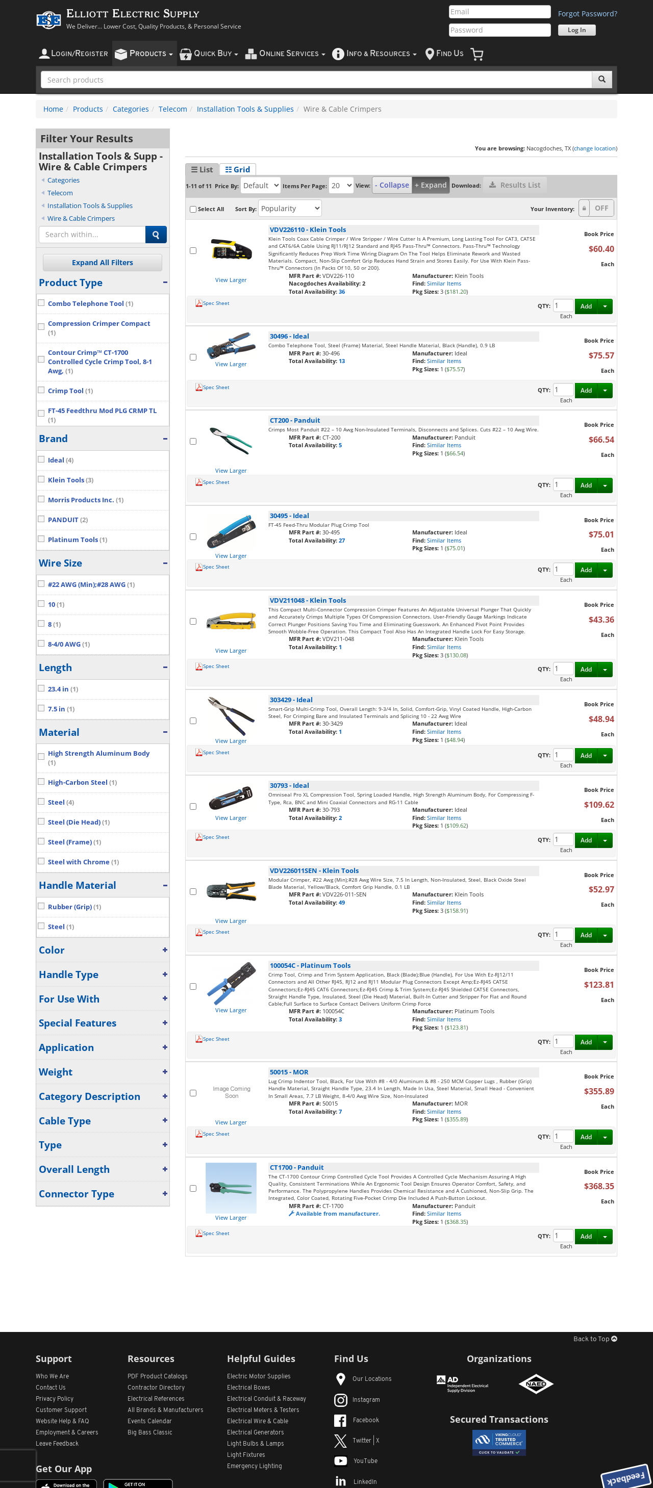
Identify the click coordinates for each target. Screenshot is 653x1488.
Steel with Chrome (83, 862)
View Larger (231, 280)
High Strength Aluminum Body (98, 758)
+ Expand (431, 185)
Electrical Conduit (266, 1399)
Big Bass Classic (150, 1433)
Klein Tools (70, 480)
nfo (381, 53)
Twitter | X (357, 1441)
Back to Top (595, 1339)
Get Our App (64, 1469)
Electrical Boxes (248, 1388)
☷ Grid (237, 169)
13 (342, 361)
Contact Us (51, 1388)
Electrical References (156, 1399)
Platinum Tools (77, 539)
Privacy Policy (54, 1399)
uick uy (216, 53)
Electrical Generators (255, 1433)
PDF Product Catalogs (158, 1377)
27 (342, 540)
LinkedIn (355, 1482)
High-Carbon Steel (82, 782)
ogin (79, 53)
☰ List (202, 169)
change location (595, 148)
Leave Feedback (57, 1444)
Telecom (173, 109)
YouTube (356, 1461)
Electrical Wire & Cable (257, 1422)
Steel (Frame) (74, 842)
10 (56, 604)
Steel (61, 802)
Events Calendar (150, 1422)
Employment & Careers (67, 1433)
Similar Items (444, 283)
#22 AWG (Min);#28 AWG (91, 584)
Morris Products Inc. (85, 500)
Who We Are (52, 1377)
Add (586, 306)
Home (53, 109)
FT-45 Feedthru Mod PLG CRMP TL (102, 415)
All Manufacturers (166, 1410)
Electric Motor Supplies (259, 1377)
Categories (131, 109)
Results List (515, 185)
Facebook (356, 1421)
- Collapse (392, 185)
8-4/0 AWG (69, 644)
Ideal (60, 460)
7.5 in (61, 709)
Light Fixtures (246, 1455)
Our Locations (363, 1379)
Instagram (357, 1400)
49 (342, 902)
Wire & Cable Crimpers (81, 218)
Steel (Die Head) (79, 822)
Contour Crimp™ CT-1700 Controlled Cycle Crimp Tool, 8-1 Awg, (100, 361)
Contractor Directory (156, 1388)
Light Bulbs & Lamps (255, 1444)
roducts (151, 53)
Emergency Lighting (254, 1467)
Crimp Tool (70, 391)
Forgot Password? (587, 13)
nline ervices (292, 53)
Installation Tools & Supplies (245, 109)
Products (88, 109)
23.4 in (63, 689)
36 (342, 291)
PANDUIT (68, 520)
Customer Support (61, 1410)
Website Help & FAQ (62, 1422)
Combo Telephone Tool (90, 303)
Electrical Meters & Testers (263, 1410)
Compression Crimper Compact (99, 328)
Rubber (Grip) (74, 907)
